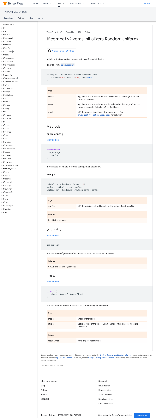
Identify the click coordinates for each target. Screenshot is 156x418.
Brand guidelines (106, 399)
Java (40, 18)
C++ (31, 18)
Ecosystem (75, 3)
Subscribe (142, 415)
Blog (43, 386)
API (61, 32)
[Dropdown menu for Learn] (51, 3)
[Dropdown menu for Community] (104, 3)
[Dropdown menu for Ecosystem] (84, 3)
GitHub (147, 3)
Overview (8, 18)
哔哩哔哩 (45, 399)
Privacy (52, 415)
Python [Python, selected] (21, 18)
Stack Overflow (105, 395)
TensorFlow (51, 32)
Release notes (105, 390)
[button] (18, 28)
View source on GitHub (61, 50)
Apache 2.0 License (64, 358)
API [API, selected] (59, 3)
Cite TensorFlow (106, 403)
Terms (44, 415)
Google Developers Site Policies (101, 358)
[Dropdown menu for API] (64, 3)
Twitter (44, 395)
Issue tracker (104, 386)
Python (87, 32)
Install (35, 3)
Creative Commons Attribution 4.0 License (116, 355)
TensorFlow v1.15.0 (15, 12)
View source (53, 140)
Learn (45, 3)
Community (95, 3)
